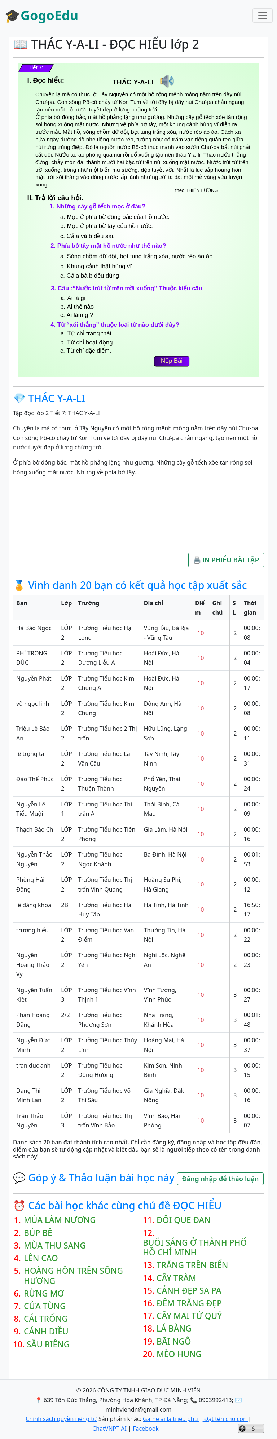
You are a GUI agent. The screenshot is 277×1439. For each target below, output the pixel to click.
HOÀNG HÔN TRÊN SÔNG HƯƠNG (73, 1275)
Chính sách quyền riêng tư (61, 1419)
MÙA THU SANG (55, 1245)
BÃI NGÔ (174, 1341)
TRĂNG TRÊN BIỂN (192, 1265)
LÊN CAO (41, 1258)
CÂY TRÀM (176, 1278)
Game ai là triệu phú (171, 1419)
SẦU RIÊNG (48, 1344)
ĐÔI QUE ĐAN (184, 1220)
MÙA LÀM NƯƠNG (60, 1220)
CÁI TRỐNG (46, 1319)
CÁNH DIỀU (46, 1331)
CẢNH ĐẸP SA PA (189, 1290)
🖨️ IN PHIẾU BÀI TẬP (226, 560)
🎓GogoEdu (41, 15)
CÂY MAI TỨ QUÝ (189, 1316)
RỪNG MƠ (44, 1293)
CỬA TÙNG (45, 1306)
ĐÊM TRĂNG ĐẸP (189, 1303)
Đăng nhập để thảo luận (220, 1179)
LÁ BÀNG (174, 1328)
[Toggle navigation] (262, 15)
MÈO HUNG (179, 1354)
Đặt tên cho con (225, 1419)
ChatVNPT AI (109, 1429)
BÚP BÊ (38, 1233)
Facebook (146, 1429)
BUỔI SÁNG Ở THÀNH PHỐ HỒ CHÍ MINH (195, 1247)
